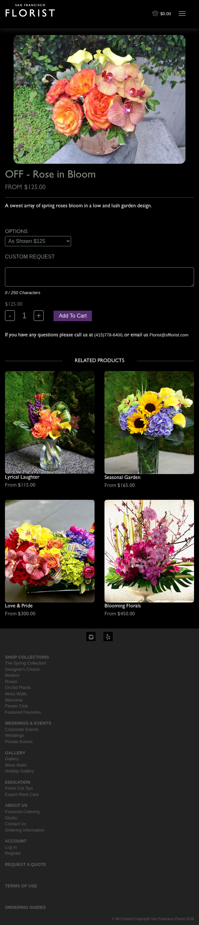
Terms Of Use (21, 885)
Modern (12, 675)
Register (13, 853)
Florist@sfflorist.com (168, 334)
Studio (11, 817)
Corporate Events (21, 729)
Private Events (19, 741)
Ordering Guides (25, 907)
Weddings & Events (28, 723)
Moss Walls (16, 693)
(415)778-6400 (108, 334)
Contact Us (15, 823)
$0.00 (162, 13)
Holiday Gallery (19, 771)
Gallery (15, 752)
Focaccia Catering (22, 811)
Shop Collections (27, 657)
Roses (11, 681)
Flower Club (16, 705)
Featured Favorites (23, 712)
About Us (16, 805)
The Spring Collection (25, 663)
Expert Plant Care (22, 794)
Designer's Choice (22, 669)
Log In (11, 847)
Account (15, 841)
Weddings (14, 735)
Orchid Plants (18, 687)
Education (17, 782)
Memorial (13, 700)
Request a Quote (25, 864)
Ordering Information (24, 830)
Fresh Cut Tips (19, 788)
